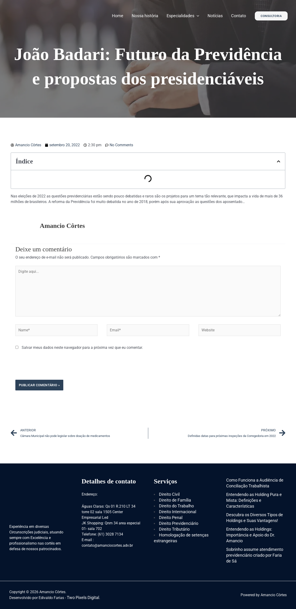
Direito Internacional (177, 511)
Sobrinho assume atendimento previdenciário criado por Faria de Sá (254, 555)
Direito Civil (169, 494)
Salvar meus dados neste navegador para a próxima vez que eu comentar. (82, 347)
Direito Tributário (174, 529)
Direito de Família (175, 500)
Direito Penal (170, 517)
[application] (196, 15)
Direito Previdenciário (178, 523)
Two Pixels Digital (83, 597)
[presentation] (50, 368)
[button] (278, 161)
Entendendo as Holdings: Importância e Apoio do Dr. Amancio (250, 535)
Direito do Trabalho (176, 505)
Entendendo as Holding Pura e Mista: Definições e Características (254, 500)
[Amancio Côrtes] (37, 15)
